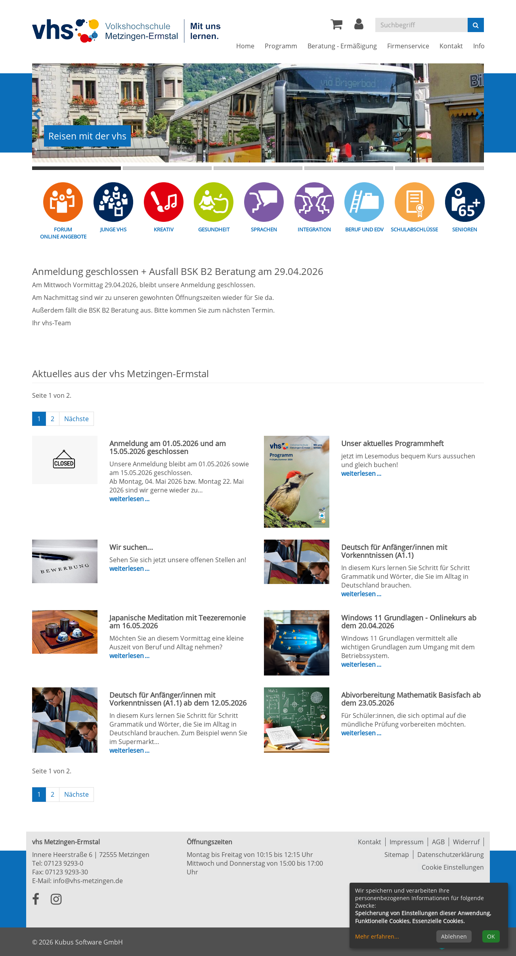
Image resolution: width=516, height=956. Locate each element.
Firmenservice (408, 46)
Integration (314, 229)
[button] (358, 26)
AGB (438, 842)
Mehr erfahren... (377, 936)
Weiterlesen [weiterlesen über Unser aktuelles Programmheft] (359, 473)
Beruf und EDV (364, 229)
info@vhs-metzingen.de (88, 880)
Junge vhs (113, 229)
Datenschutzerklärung (450, 854)
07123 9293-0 (63, 863)
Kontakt (369, 842)
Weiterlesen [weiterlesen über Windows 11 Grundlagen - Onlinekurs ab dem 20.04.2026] (359, 664)
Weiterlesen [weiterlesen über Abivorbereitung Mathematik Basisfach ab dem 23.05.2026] (359, 733)
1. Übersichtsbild (76, 168)
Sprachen (264, 229)
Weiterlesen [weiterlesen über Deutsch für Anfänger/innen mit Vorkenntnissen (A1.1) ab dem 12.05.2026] (127, 750)
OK (491, 936)
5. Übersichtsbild (439, 168)
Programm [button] (281, 46)
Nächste (76, 418)
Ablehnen (454, 936)
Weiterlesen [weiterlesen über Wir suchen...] (127, 568)
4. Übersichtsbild (348, 168)
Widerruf (466, 842)
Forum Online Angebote (63, 233)
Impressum (407, 842)
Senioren (464, 229)
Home (245, 46)
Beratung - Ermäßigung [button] (342, 46)
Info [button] (479, 46)
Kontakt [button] (451, 46)
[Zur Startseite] (127, 30)
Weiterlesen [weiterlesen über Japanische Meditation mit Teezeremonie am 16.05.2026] (127, 655)
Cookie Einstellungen (453, 867)
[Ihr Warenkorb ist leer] (336, 26)
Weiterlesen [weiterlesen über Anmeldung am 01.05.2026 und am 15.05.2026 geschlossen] (127, 498)
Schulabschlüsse (414, 229)
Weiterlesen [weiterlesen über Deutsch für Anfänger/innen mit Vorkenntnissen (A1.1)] (359, 594)
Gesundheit (213, 229)
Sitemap (396, 854)
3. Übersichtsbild (258, 168)
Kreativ (164, 229)
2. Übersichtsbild (167, 168)
